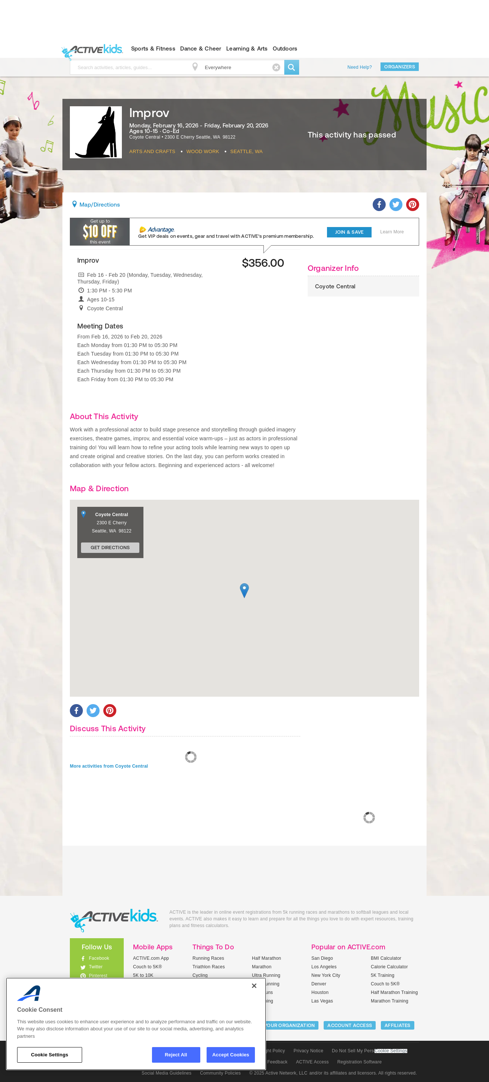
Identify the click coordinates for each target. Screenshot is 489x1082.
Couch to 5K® (147, 966)
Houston (319, 992)
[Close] (254, 986)
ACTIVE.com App (151, 958)
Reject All (176, 1054)
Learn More (392, 231)
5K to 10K (143, 975)
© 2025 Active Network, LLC (278, 1073)
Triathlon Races (208, 966)
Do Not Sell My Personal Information (369, 1050)
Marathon (262, 966)
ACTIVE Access (312, 1062)
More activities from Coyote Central (109, 766)
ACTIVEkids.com (90, 48)
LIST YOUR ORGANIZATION (284, 1025)
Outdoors (285, 48)
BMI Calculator (386, 958)
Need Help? (359, 67)
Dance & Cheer (200, 48)
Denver (318, 984)
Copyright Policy (268, 1050)
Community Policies (220, 1073)
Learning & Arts (247, 48)
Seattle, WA (246, 151)
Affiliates (398, 1025)
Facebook (99, 958)
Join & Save (349, 232)
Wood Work (203, 151)
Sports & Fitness (153, 48)
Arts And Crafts (152, 151)
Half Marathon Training (394, 992)
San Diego (322, 958)
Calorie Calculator (389, 966)
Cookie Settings (391, 1051)
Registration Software (359, 1062)
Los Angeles (324, 966)
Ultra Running (266, 975)
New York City (325, 975)
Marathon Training (389, 1001)
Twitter (96, 966)
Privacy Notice (308, 1050)
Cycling (200, 975)
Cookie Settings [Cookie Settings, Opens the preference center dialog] (49, 1054)
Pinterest (98, 975)
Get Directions (110, 547)
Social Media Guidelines (166, 1073)
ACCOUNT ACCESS (349, 1025)
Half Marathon (266, 958)
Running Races (208, 958)
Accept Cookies (230, 1054)
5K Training (382, 975)
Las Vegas (322, 1001)
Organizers (399, 66)
